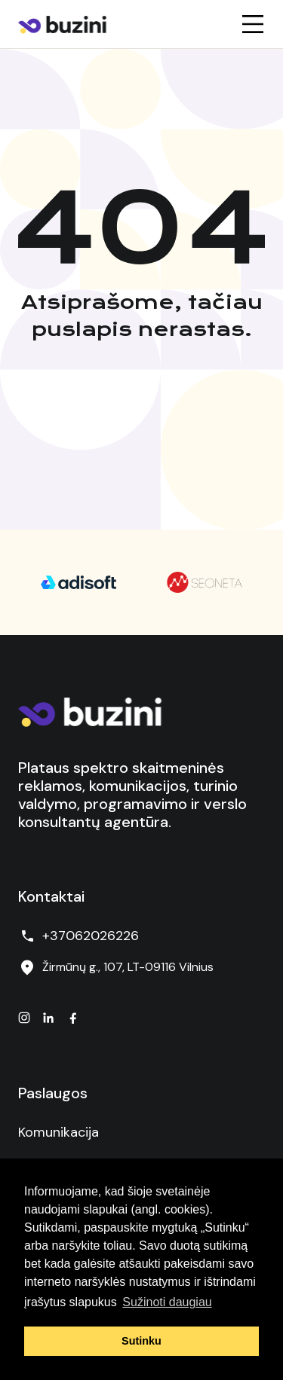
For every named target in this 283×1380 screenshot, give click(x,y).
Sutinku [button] (141, 1341)
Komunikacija (58, 1132)
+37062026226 (78, 936)
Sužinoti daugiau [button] (166, 1302)
